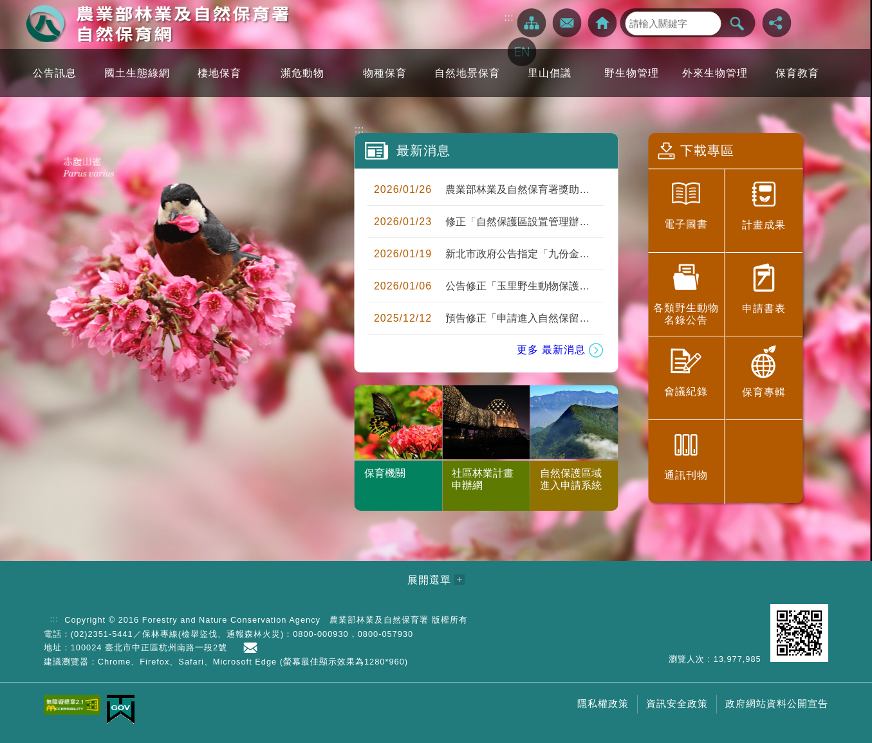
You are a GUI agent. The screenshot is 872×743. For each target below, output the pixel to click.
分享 (777, 22)
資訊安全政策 (677, 703)
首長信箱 (253, 648)
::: (509, 17)
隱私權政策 (603, 703)
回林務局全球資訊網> (602, 22)
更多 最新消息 (551, 349)
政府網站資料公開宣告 (776, 703)
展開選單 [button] (429, 579)
